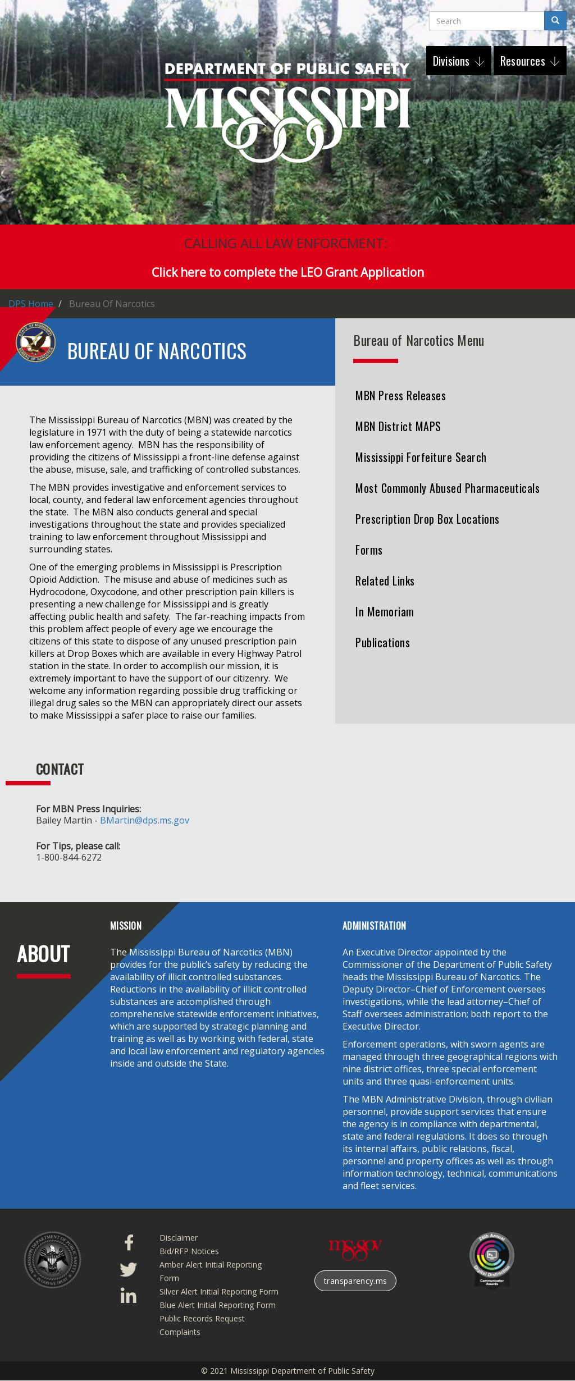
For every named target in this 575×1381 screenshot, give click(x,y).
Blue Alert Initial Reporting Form (217, 1305)
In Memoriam (384, 611)
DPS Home (30, 304)
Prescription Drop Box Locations (427, 518)
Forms (369, 549)
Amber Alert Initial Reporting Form (210, 1271)
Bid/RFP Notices (189, 1251)
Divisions (453, 60)
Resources (524, 60)
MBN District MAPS (398, 426)
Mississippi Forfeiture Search (421, 457)
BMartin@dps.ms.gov (144, 820)
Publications (382, 642)
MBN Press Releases (400, 395)
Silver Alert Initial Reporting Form (219, 1291)
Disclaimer (178, 1237)
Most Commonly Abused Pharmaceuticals (447, 487)
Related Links (385, 580)
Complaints (179, 1332)
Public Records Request (202, 1318)
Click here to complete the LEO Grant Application (288, 272)
